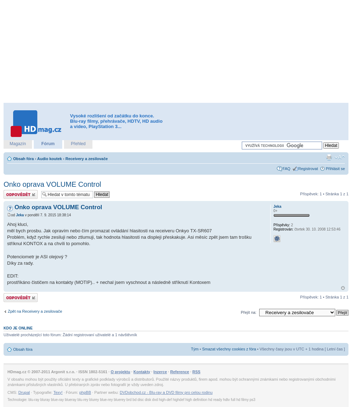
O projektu (120, 372)
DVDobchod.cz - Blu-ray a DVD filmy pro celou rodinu (166, 392)
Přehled (78, 143)
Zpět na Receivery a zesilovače (35, 311)
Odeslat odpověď (21, 194)
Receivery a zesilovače (86, 159)
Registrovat (308, 168)
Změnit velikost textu (340, 157)
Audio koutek (49, 159)
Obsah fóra (23, 159)
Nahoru (343, 288)
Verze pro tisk (329, 157)
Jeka (20, 215)
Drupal (24, 392)
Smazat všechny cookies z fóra (229, 349)
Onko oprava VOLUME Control (52, 184)
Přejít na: (248, 312)
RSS (196, 372)
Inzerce (160, 372)
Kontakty (141, 372)
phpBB (85, 392)
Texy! (58, 392)
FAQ (286, 168)
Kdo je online (18, 328)
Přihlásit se (335, 168)
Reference (179, 372)
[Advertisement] (162, 51)
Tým (194, 349)
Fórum (47, 143)
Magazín (18, 143)
